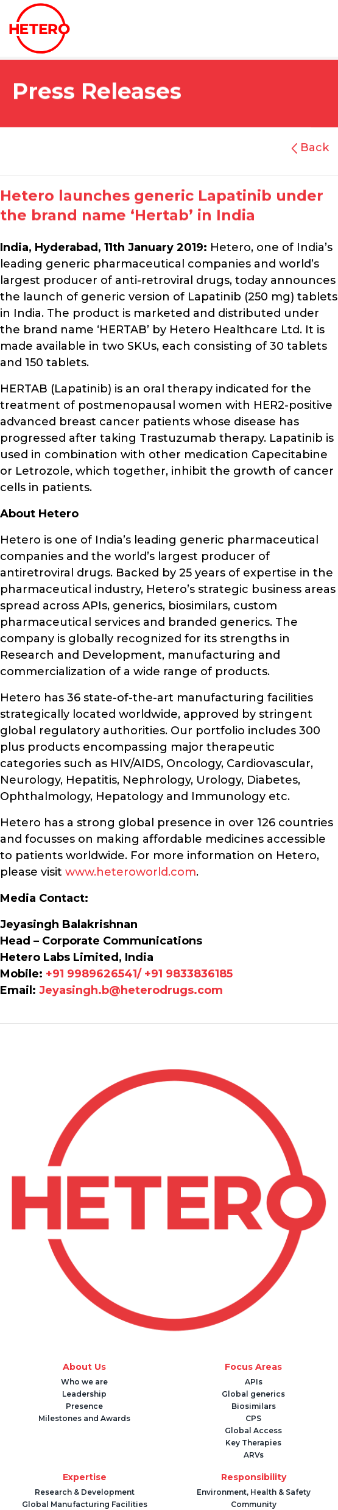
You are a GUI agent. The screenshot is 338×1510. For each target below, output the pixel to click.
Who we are (84, 1381)
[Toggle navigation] (199, 28)
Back (313, 147)
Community (253, 1504)
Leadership (84, 1393)
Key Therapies (253, 1442)
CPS (253, 1418)
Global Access (253, 1430)
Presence (84, 1406)
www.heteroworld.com (130, 872)
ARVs (254, 1454)
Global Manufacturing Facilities (84, 1504)
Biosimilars (253, 1406)
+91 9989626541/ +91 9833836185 (139, 973)
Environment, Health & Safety (254, 1492)
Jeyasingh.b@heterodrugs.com (131, 990)
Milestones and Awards (84, 1418)
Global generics (253, 1393)
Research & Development (85, 1492)
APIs (253, 1381)
